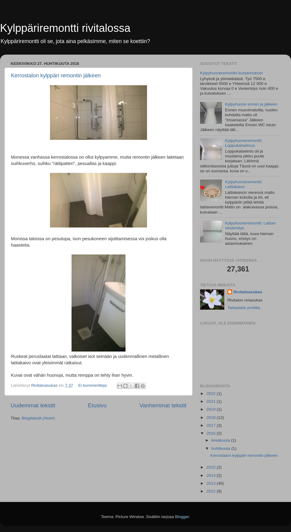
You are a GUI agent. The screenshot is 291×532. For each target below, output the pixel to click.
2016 (211, 433)
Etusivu (97, 405)
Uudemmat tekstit (33, 405)
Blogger (182, 516)
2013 (211, 483)
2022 (211, 393)
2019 (211, 409)
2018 (211, 417)
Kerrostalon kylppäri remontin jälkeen (56, 75)
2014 (211, 475)
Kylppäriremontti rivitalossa (65, 28)
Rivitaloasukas (247, 292)
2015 (211, 467)
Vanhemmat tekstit (162, 405)
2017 (211, 425)
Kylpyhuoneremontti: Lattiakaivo (243, 184)
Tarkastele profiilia (243, 307)
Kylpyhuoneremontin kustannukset (231, 73)
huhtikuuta (221, 448)
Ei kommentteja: (93, 385)
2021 (211, 401)
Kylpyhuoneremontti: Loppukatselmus (243, 143)
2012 (211, 491)
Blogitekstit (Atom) (38, 418)
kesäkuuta (221, 440)
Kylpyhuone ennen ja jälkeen (251, 104)
